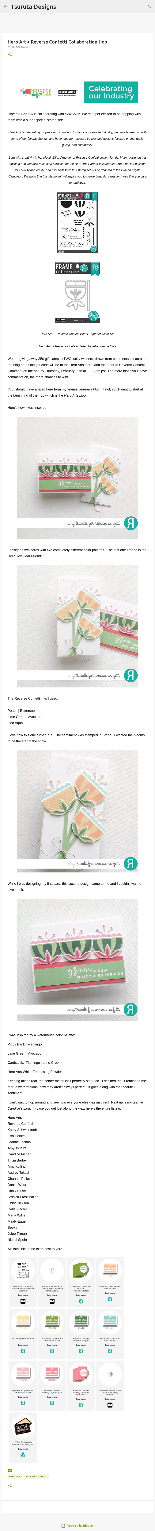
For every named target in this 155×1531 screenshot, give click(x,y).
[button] (10, 54)
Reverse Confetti (36, 1476)
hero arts (15, 1476)
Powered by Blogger (77, 1525)
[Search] (61, 6)
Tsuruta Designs (33, 6)
